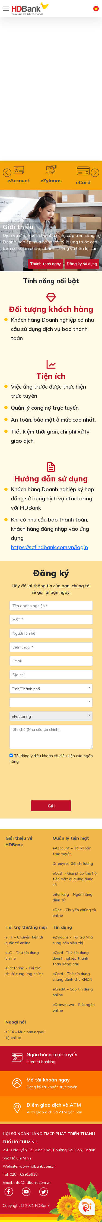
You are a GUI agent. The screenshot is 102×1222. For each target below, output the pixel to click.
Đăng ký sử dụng (82, 263)
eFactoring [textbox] (21, 716)
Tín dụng (62, 927)
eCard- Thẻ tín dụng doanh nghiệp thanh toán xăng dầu (71, 958)
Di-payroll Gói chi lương (73, 863)
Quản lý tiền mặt (71, 838)
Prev (7, 172)
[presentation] (50, 784)
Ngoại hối (15, 1022)
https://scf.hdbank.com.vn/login (49, 547)
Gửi (51, 806)
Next (95, 172)
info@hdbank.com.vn (32, 1182)
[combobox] (51, 688)
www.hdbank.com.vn (37, 1166)
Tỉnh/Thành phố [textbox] (26, 688)
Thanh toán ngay (45, 263)
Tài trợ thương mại (26, 927)
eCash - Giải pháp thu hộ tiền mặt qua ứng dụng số (75, 879)
